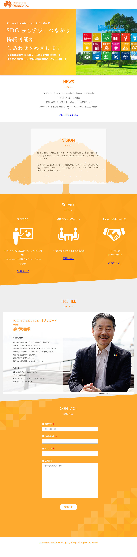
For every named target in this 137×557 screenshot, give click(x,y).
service (115, 3)
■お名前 (48, 424)
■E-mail (48, 448)
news (87, 3)
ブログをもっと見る (68, 114)
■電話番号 (49, 436)
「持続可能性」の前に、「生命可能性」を (68, 102)
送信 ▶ (68, 506)
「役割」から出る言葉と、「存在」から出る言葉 (68, 93)
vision (101, 3)
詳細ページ (23, 271)
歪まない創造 (68, 97)
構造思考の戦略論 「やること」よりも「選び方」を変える (69, 107)
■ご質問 (47, 460)
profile (131, 3)
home (73, 3)
